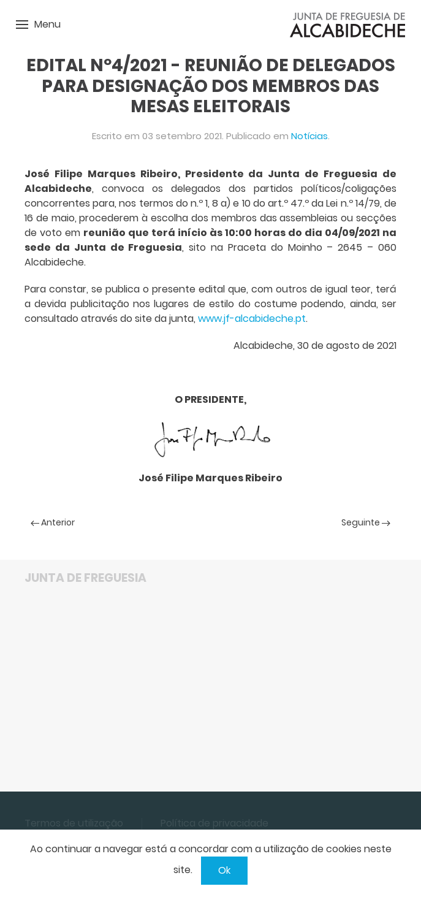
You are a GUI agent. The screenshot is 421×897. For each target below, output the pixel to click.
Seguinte (365, 522)
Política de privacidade (214, 823)
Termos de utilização (74, 823)
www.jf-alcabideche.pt (252, 318)
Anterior (53, 522)
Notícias (309, 135)
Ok (224, 870)
